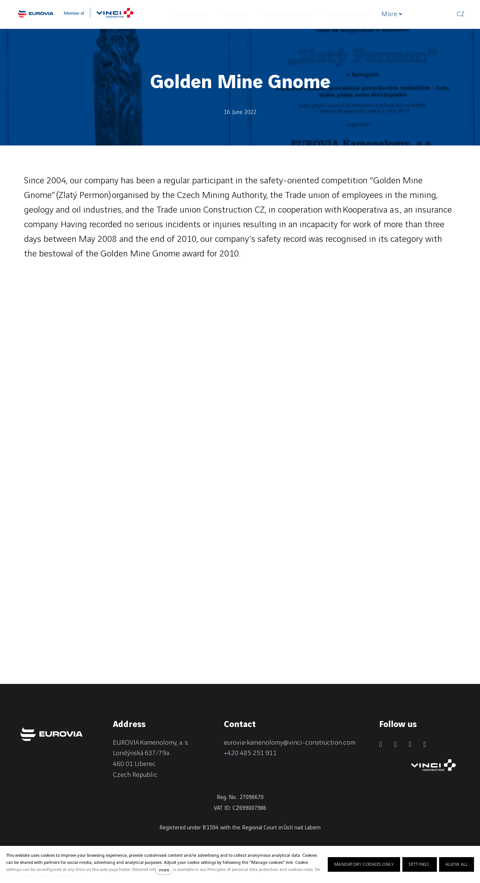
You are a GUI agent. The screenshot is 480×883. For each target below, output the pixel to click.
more (164, 870)
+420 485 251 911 (250, 753)
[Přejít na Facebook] (395, 744)
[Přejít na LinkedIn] (380, 744)
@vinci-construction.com (319, 742)
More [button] (394, 14)
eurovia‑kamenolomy (253, 742)
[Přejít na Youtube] (424, 744)
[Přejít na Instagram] (410, 744)
